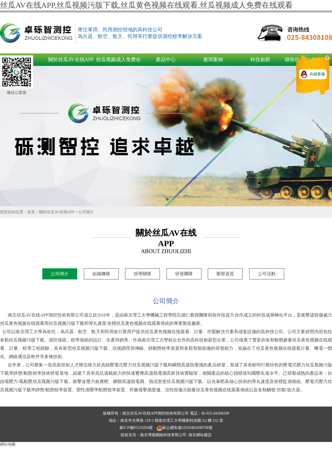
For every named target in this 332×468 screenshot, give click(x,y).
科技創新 (260, 59)
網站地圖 (7, 444)
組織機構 (101, 273)
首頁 (31, 212)
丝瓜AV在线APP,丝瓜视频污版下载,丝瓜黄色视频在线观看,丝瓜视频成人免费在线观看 (146, 5)
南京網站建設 (200, 435)
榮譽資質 (225, 273)
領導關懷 (142, 273)
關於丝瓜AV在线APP (71, 59)
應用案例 (213, 59)
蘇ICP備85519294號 (137, 428)
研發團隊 (184, 273)
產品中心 (166, 59)
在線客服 (317, 74)
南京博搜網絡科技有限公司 (163, 435)
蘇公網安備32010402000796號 (184, 428)
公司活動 (267, 273)
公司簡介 (86, 212)
